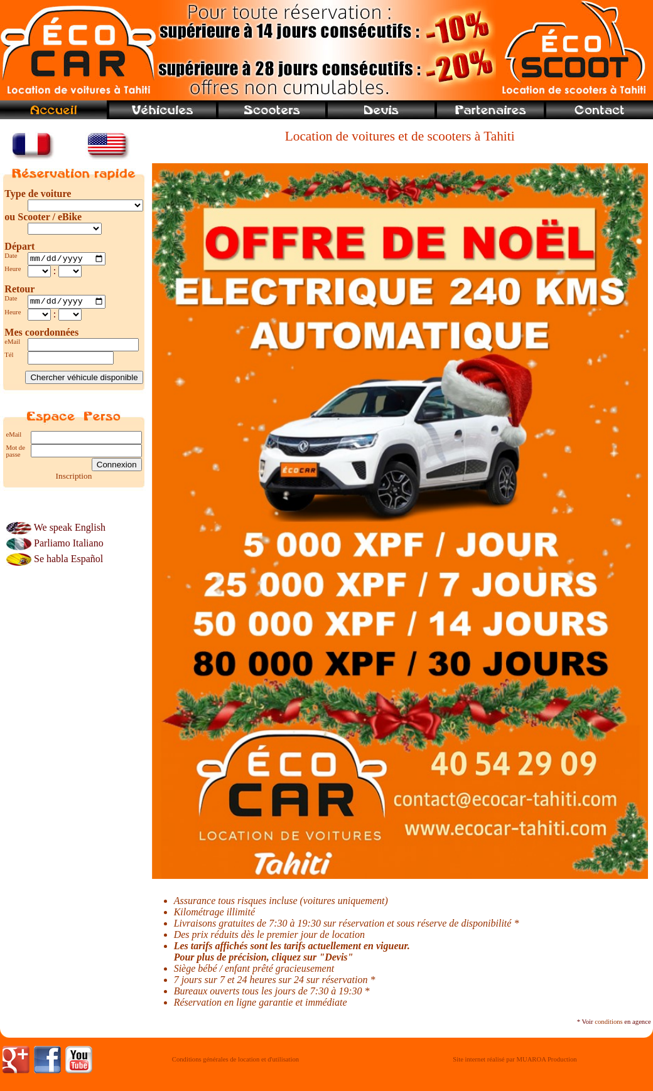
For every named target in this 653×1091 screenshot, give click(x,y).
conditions (608, 1021)
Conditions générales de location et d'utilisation (235, 1059)
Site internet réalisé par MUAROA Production (514, 1059)
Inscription (74, 479)
